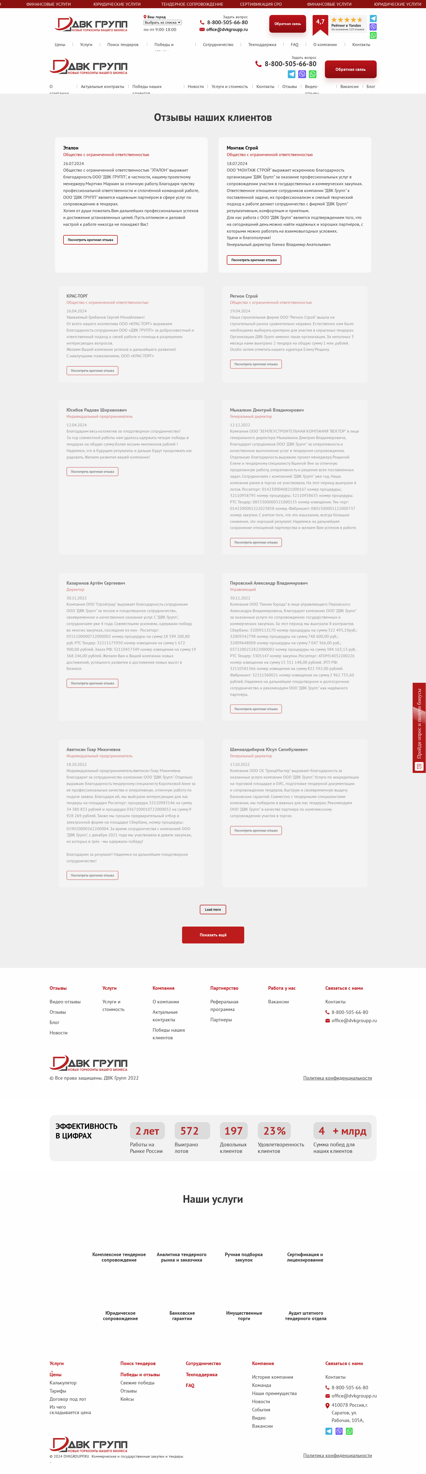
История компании (272, 1377)
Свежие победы (137, 1382)
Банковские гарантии (182, 1329)
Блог (371, 86)
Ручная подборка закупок (244, 1267)
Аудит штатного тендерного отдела (306, 1329)
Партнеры (221, 1019)
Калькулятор (63, 1382)
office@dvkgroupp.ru (227, 29)
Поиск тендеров (122, 44)
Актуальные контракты (102, 86)
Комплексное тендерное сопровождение (119, 1270)
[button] (131, 186)
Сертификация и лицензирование (305, 1267)
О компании (166, 1001)
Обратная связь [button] (287, 23)
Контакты (361, 44)
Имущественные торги (244, 1329)
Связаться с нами (344, 1363)
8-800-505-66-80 (227, 22)
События (261, 1409)
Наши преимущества (274, 1393)
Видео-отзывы (65, 1001)
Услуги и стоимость (230, 86)
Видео (259, 1418)
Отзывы (289, 86)
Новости (196, 86)
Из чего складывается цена (70, 1409)
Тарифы (58, 1391)
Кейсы (127, 1399)
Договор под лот (68, 1399)
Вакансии (349, 86)
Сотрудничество (218, 44)
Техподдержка (262, 44)
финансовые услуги (56, 4)
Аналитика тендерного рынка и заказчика (182, 1267)
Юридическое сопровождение (120, 1326)
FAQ (294, 44)
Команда (261, 1385)
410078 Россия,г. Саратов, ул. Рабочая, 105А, (350, 1412)
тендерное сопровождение (200, 4)
